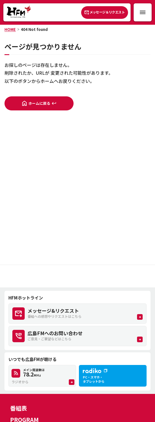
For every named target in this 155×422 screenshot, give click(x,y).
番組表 (18, 408)
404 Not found (34, 29)
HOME (10, 29)
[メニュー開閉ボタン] (143, 12)
